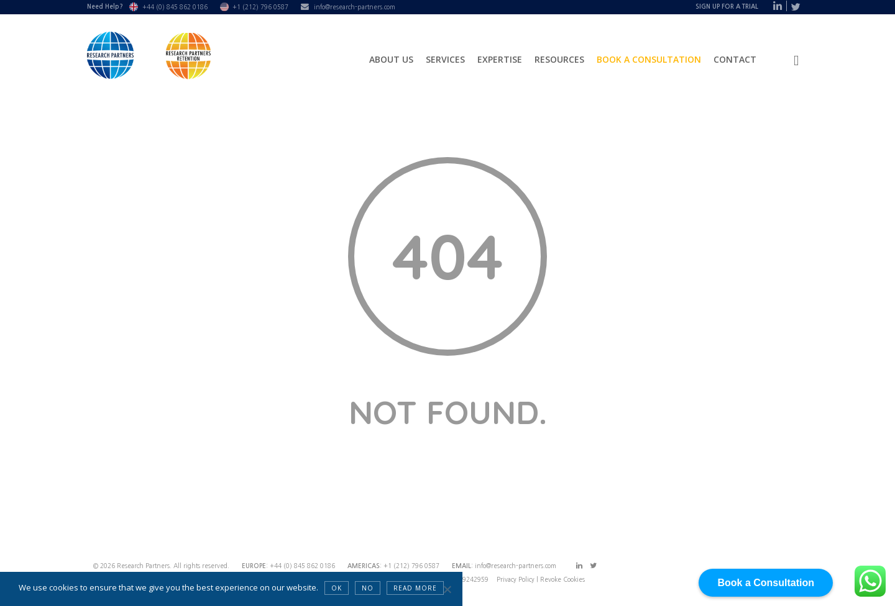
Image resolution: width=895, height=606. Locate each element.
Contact (735, 59)
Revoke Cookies (562, 579)
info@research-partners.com (354, 7)
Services (445, 59)
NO (368, 588)
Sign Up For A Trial (726, 6)
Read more (415, 588)
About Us (391, 59)
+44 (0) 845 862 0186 (175, 7)
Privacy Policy (516, 579)
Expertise (499, 59)
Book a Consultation (649, 59)
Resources (559, 59)
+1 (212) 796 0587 (260, 7)
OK (336, 588)
